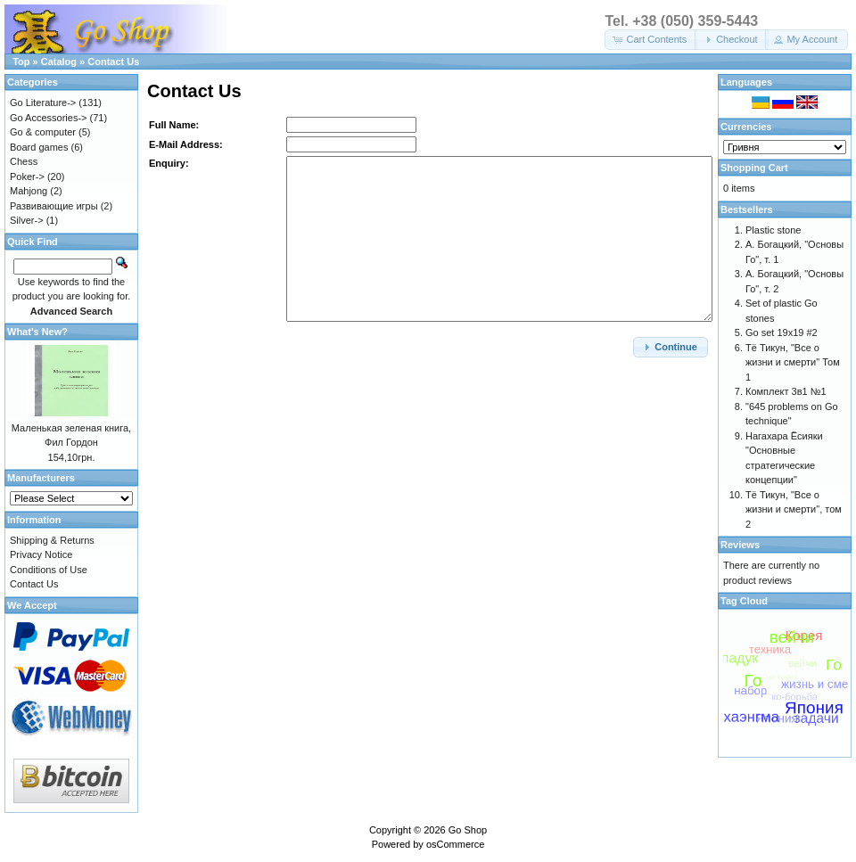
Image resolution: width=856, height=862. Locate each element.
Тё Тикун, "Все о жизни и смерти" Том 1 (792, 362)
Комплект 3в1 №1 (786, 391)
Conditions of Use (48, 569)
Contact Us (113, 61)
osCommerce (455, 844)
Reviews (740, 544)
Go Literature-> (43, 102)
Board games (39, 147)
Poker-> (27, 176)
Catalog (59, 61)
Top (20, 61)
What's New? (37, 331)
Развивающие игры (54, 206)
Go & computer (43, 132)
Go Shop (468, 830)
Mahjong (28, 190)
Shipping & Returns (52, 540)
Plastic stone (773, 230)
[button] (651, 39)
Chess (23, 161)
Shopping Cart (754, 167)
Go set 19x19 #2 (781, 332)
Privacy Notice (41, 554)
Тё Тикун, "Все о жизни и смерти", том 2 (793, 509)
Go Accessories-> (48, 117)
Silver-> (27, 220)
